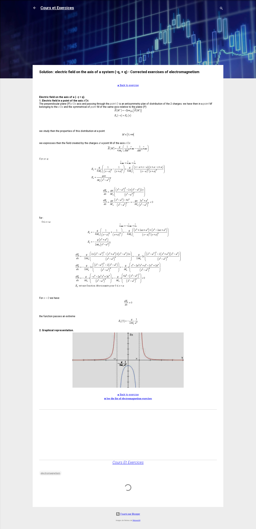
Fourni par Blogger (128, 514)
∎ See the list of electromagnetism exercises (128, 398)
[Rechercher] (221, 9)
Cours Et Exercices (128, 462)
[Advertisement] (128, 39)
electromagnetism (50, 473)
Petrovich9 (136, 520)
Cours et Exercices (57, 8)
